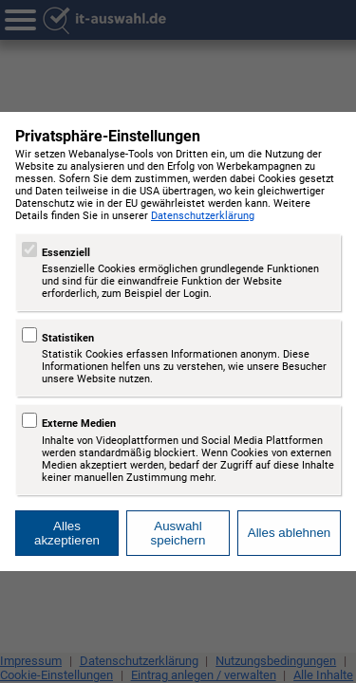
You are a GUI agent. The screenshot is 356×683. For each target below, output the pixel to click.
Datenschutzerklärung (202, 216)
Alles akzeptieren (67, 533)
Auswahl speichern (178, 533)
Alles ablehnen (289, 533)
